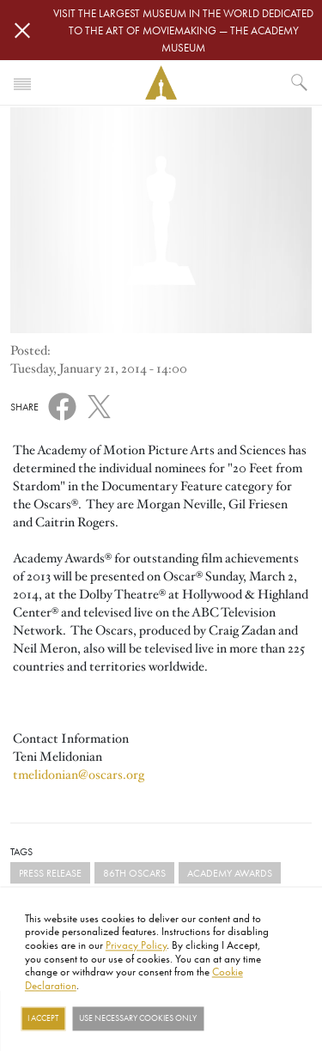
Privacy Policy (136, 944)
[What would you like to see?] (299, 82)
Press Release (50, 872)
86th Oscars (134, 872)
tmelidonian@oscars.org (78, 774)
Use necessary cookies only (138, 1018)
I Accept (42, 1018)
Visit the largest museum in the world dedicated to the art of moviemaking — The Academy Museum (183, 30)
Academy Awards (229, 872)
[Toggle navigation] (22, 82)
